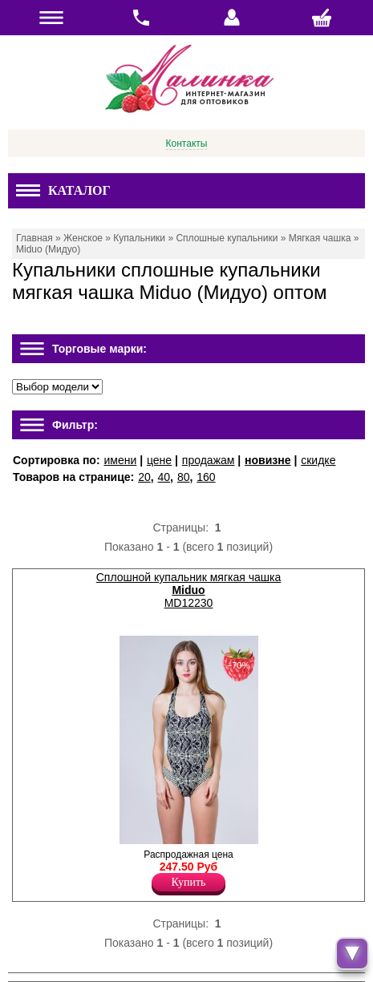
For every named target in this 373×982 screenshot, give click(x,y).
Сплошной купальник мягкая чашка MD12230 (188, 590)
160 (206, 477)
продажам (208, 460)
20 (144, 477)
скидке (318, 460)
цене (159, 460)
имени (119, 460)
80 (183, 477)
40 (164, 477)
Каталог (63, 190)
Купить (189, 882)
